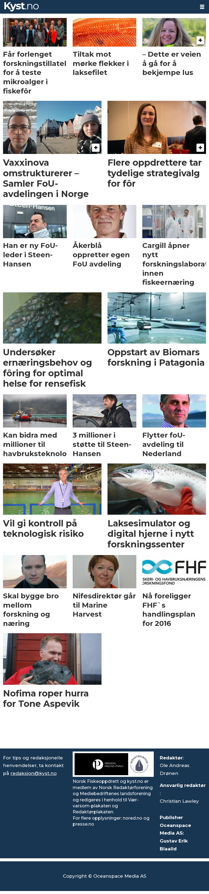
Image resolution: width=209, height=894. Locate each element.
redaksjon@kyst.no (33, 773)
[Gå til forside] (97, 6)
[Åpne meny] (202, 7)
